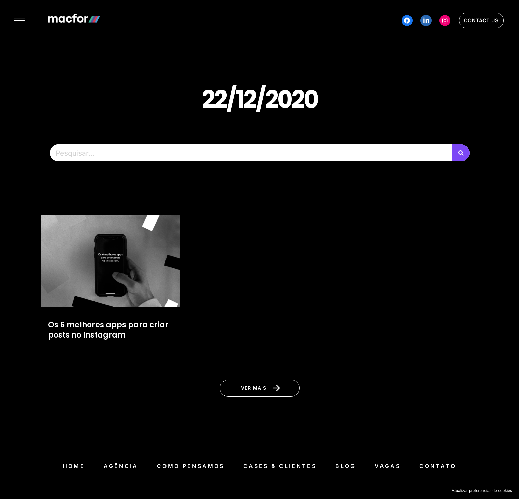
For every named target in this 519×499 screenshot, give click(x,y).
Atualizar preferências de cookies (482, 490)
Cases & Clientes (280, 465)
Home (74, 465)
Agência (121, 465)
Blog (345, 465)
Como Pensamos (191, 465)
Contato (437, 465)
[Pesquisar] (461, 152)
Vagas (388, 465)
